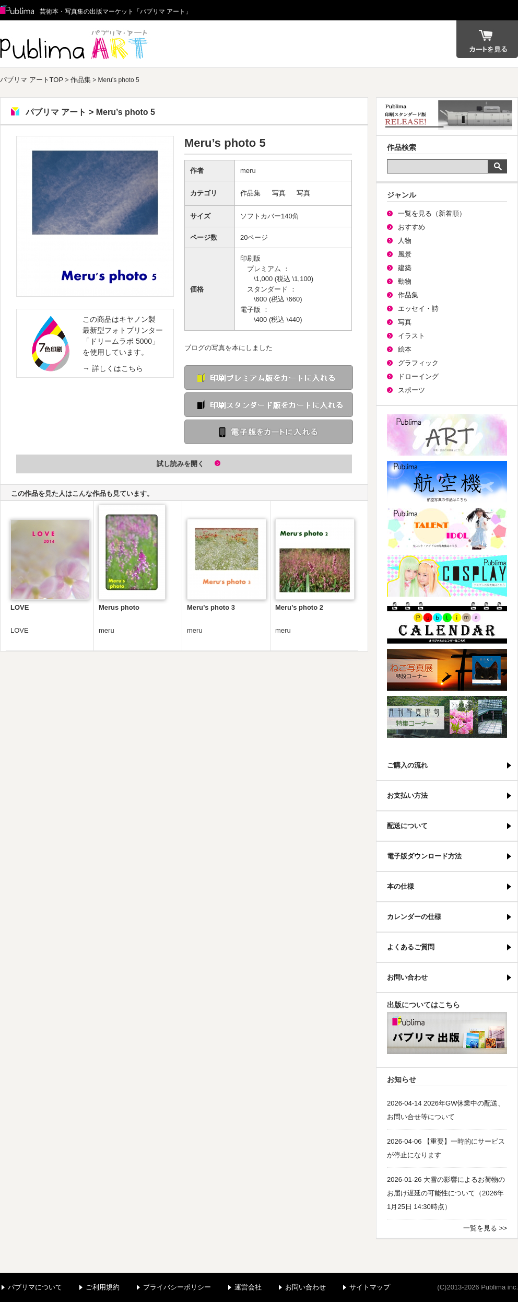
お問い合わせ (407, 977)
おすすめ (411, 227)
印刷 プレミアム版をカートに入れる (268, 377)
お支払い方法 (407, 795)
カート (487, 39)
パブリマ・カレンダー (447, 623)
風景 (404, 254)
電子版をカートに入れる (268, 432)
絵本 (404, 349)
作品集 (80, 80)
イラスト (411, 336)
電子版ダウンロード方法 (424, 856)
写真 (279, 193)
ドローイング (418, 376)
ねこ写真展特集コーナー (447, 670)
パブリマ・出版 (447, 1033)
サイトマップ (369, 1287)
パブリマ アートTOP (31, 80)
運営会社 (248, 1287)
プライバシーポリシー (177, 1287)
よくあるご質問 (410, 947)
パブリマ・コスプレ (447, 576)
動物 (404, 281)
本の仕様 (400, 886)
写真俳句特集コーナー (447, 717)
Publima (17, 10)
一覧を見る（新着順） (432, 213)
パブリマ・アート (447, 435)
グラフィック (418, 363)
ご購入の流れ (407, 765)
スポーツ (411, 390)
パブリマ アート (75, 44)
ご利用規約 (103, 1287)
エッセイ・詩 (418, 308)
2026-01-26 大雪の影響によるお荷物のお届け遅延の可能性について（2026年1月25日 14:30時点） (446, 1193)
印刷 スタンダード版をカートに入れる (268, 404)
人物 (404, 241)
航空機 (447, 482)
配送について (407, 826)
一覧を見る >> (485, 1228)
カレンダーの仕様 (414, 917)
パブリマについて (35, 1287)
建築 (404, 268)
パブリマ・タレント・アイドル (447, 529)
